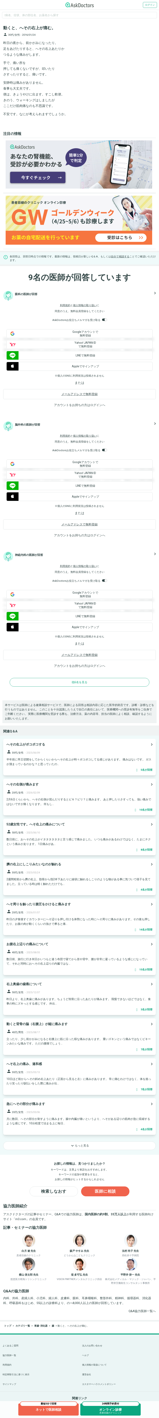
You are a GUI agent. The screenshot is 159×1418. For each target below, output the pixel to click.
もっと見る (79, 1145)
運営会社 (86, 1374)
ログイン (150, 4)
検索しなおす (53, 1191)
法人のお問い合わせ (92, 1345)
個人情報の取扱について (94, 1365)
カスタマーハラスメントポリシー (99, 1384)
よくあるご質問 (10, 1345)
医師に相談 (105, 1191)
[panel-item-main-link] (79, 757)
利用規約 (65, 305)
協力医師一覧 (9, 1355)
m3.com (20, 1219)
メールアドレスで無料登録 (79, 394)
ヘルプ (85, 1355)
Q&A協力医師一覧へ (142, 1311)
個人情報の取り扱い (85, 305)
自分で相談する (120, 256)
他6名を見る (79, 682)
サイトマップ (9, 1384)
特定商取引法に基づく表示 (16, 1374)
